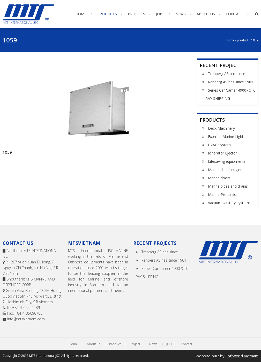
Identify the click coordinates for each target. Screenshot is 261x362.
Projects (136, 13)
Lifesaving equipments (226, 161)
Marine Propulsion (223, 194)
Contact (234, 13)
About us (206, 13)
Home (81, 13)
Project (135, 344)
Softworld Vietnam (242, 355)
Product (243, 40)
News (180, 13)
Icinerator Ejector (222, 153)
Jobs (160, 13)
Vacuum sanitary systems (229, 202)
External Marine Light (225, 136)
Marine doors (219, 177)
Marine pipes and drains (228, 186)
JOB (169, 344)
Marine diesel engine (225, 169)
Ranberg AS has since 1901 (230, 81)
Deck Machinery (221, 128)
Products (107, 13)
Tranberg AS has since (226, 73)
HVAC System (219, 144)
